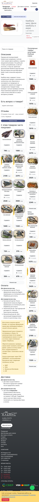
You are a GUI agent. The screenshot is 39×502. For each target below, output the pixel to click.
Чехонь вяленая (7, 240)
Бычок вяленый (7, 139)
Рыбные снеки (9, 16)
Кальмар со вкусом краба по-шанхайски (32, 192)
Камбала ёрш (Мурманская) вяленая (19, 166)
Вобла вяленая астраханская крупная (19, 216)
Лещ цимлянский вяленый (32, 226)
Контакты (33, 6)
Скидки (13, 6)
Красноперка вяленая (6, 265)
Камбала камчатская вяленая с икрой (6, 166)
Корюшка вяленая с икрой (19, 190)
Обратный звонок (6, 425)
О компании (5, 460)
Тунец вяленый (32, 117)
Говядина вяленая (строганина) (32, 276)
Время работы (8, 10)
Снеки (4, 16)
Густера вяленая (19, 240)
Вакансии (4, 439)
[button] (36, 9)
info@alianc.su (6, 420)
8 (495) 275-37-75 (8, 8)
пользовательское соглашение (18, 495)
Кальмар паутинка (32, 142)
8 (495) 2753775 (7, 418)
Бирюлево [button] (34, 3)
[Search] (13, 49)
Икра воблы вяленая (32, 251)
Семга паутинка (32, 67)
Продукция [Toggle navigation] (6, 6)
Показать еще (13, 282)
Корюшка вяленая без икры (7, 190)
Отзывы (3, 442)
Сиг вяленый (6, 214)
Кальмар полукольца (32, 167)
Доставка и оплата (23, 6)
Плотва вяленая (19, 265)
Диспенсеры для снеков (8, 433)
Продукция (4, 431)
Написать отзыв (13, 120)
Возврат (3, 441)
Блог (2, 446)
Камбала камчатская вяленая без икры (19, 141)
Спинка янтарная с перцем (32, 93)
